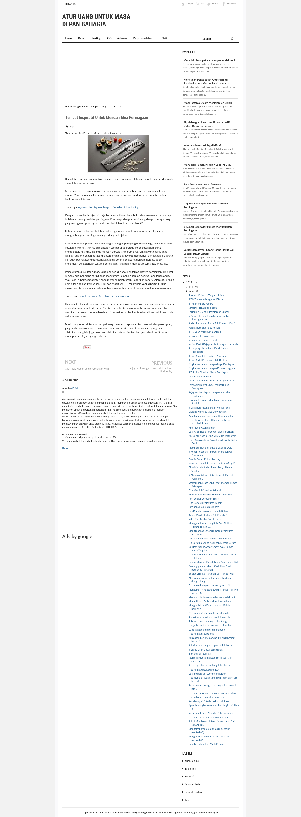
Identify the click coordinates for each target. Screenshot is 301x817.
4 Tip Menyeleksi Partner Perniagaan (208, 355)
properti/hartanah (194, 791)
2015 (189, 281)
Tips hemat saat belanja (201, 633)
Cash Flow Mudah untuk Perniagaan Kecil (87, 368)
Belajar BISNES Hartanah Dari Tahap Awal (211, 573)
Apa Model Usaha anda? (202, 426)
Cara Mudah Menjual (200, 375)
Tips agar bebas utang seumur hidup (208, 716)
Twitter (215, 3)
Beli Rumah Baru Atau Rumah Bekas (208, 510)
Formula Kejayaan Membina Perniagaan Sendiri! (105, 295)
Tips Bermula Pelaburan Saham (205, 502)
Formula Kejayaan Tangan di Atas (206, 294)
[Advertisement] (119, 75)
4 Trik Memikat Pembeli (201, 302)
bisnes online (192, 760)
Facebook (231, 3)
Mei (191, 286)
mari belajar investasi (200, 653)
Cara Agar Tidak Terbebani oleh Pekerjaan (211, 431)
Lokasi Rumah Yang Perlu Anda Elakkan (210, 537)
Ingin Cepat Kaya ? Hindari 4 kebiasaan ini (211, 712)
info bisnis (190, 768)
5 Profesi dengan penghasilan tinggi (208, 620)
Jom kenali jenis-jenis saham (204, 506)
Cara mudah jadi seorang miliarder (207, 673)
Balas (65, 447)
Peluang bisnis (192, 783)
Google (189, 3)
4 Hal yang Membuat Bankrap (205, 331)
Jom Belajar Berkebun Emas (204, 498)
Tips (72, 125)
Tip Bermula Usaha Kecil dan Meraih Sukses (212, 542)
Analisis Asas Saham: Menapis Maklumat (210, 493)
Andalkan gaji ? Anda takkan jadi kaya (209, 700)
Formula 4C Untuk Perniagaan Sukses (209, 311)
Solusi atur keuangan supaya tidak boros (210, 644)
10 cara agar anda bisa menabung (207, 628)
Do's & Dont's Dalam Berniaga (205, 458)
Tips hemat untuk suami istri (204, 668)
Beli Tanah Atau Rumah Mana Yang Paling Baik (214, 561)
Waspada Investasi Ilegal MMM (202, 144)
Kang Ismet (177, 811)
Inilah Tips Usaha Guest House (205, 518)
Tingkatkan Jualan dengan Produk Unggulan (212, 367)
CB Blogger (191, 811)
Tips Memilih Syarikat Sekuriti (205, 489)
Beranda (70, 4)
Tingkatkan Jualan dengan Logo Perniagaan (212, 363)
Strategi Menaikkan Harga (203, 307)
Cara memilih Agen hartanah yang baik (209, 584)
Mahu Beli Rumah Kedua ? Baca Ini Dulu (207, 164)
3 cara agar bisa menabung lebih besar (209, 664)
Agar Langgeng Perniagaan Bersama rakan (211, 415)
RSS (203, 3)
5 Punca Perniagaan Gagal (203, 339)
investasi (189, 775)
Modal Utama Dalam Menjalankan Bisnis (208, 102)
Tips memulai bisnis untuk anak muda (209, 612)
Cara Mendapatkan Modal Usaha (206, 743)
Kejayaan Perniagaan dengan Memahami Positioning (108, 206)
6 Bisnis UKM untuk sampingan (206, 648)
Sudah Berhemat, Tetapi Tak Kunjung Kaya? (212, 322)
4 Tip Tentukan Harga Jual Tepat (206, 298)
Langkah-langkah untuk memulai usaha (210, 624)
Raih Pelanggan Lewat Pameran (202, 183)
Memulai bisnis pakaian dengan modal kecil (209, 59)
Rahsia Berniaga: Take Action (204, 326)
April (192, 290)
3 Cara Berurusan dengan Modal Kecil (209, 406)
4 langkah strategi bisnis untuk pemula (209, 616)
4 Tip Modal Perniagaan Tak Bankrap (208, 359)
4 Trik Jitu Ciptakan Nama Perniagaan (209, 371)
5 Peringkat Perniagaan (201, 335)
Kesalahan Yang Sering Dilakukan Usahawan (212, 435)
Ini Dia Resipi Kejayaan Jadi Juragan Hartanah (213, 343)
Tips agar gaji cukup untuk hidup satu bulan (212, 692)
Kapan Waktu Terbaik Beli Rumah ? (208, 514)
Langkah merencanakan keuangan (207, 696)
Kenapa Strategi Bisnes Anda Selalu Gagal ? (212, 462)
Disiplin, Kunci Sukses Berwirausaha (208, 411)
